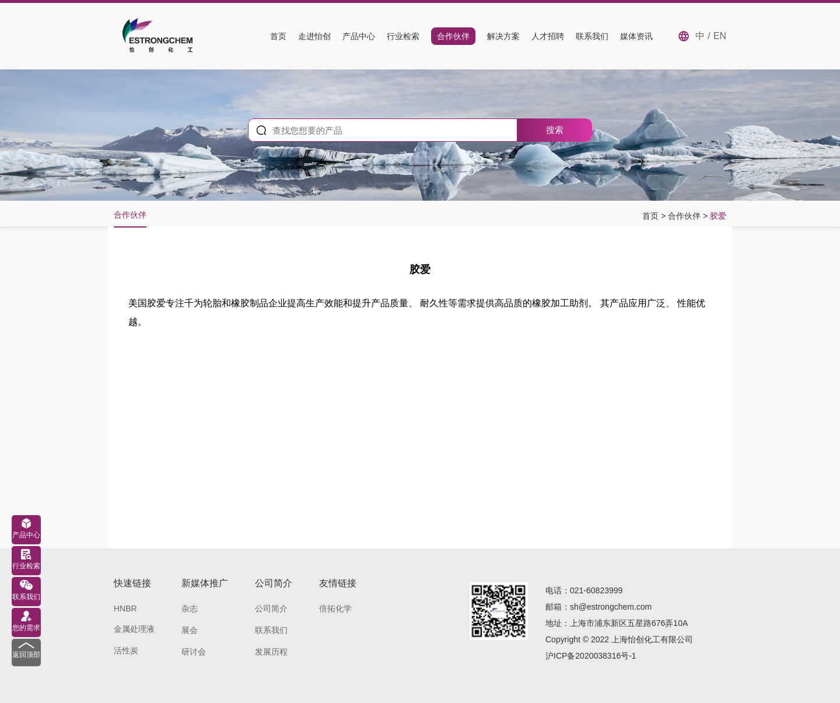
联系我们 (592, 36)
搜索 (555, 130)
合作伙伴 (453, 36)
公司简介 (271, 608)
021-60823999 (596, 590)
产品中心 (358, 36)
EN (719, 36)
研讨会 (193, 651)
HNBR (125, 608)
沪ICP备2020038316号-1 (590, 655)
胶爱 (718, 216)
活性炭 (126, 650)
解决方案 (503, 36)
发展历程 (271, 651)
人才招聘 (547, 36)
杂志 (189, 608)
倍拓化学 (335, 608)
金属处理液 (134, 629)
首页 (278, 36)
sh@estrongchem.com (611, 606)
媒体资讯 (636, 36)
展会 (189, 630)
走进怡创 (314, 36)
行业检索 (403, 36)
